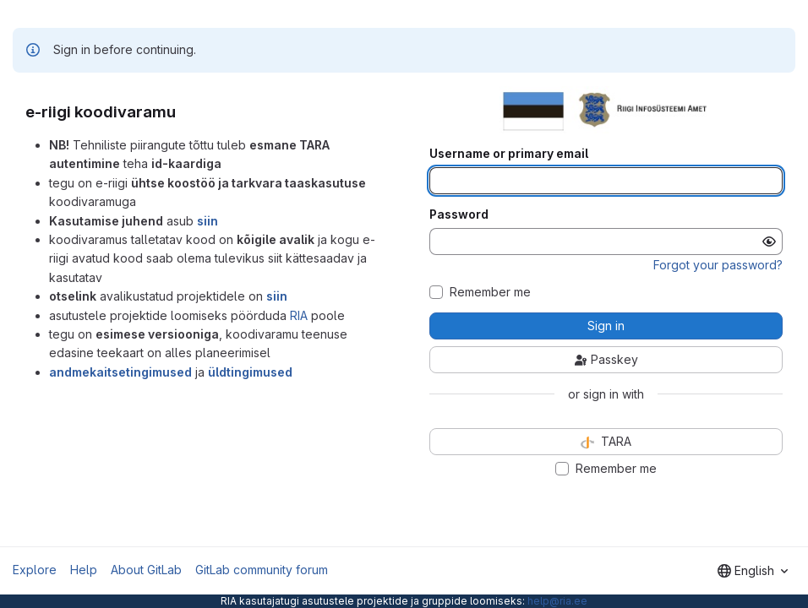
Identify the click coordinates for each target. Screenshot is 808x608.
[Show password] (769, 241)
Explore (35, 569)
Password (459, 214)
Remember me (490, 292)
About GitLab (146, 569)
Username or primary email (508, 153)
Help (83, 569)
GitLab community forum (261, 569)
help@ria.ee (557, 600)
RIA (299, 315)
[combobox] (752, 571)
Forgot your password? (718, 265)
